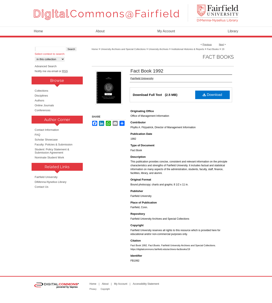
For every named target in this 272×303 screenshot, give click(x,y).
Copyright (105, 289)
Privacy (93, 289)
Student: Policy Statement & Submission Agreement (52, 151)
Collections (41, 90)
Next (221, 44)
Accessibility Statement (146, 283)
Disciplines (41, 95)
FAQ (37, 134)
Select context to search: (50, 53)
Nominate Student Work (49, 157)
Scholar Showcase (46, 139)
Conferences (43, 110)
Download (212, 95)
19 (223, 49)
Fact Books (213, 49)
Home (95, 49)
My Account (120, 283)
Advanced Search (46, 66)
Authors (39, 100)
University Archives (159, 49)
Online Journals (44, 105)
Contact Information (47, 129)
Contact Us (41, 186)
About (105, 283)
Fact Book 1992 (147, 71)
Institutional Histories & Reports (187, 49)
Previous (207, 44)
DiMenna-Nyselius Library (51, 182)
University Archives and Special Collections (123, 49)
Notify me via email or (51, 71)
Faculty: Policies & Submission (54, 144)
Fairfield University (46, 177)
